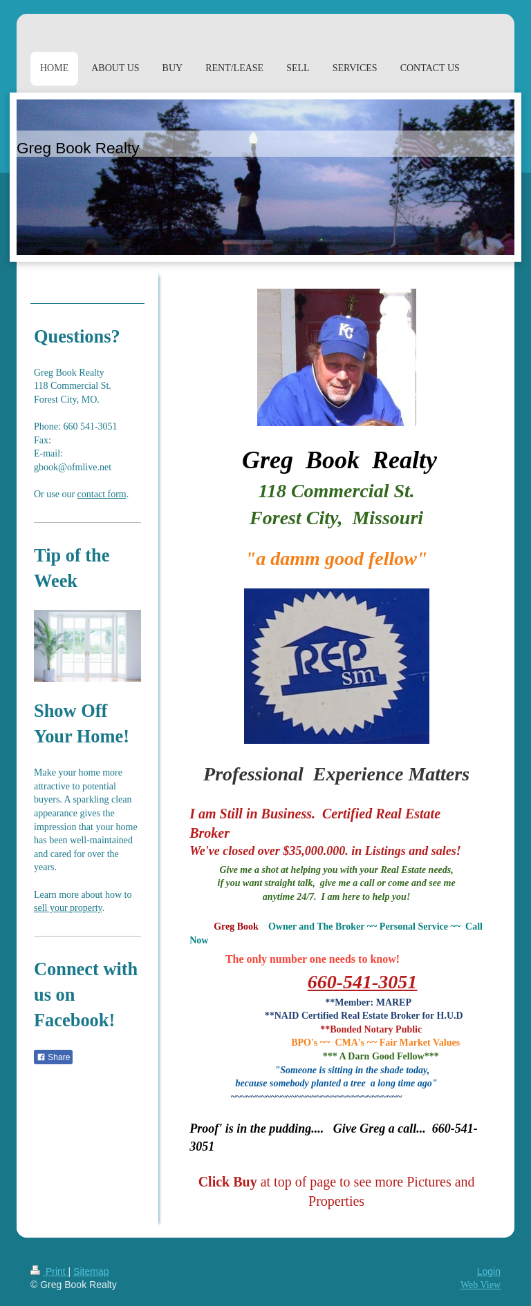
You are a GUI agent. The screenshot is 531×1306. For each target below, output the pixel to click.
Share (53, 1057)
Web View (480, 1285)
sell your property (68, 908)
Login (489, 1271)
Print (49, 1271)
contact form (102, 494)
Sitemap (91, 1271)
